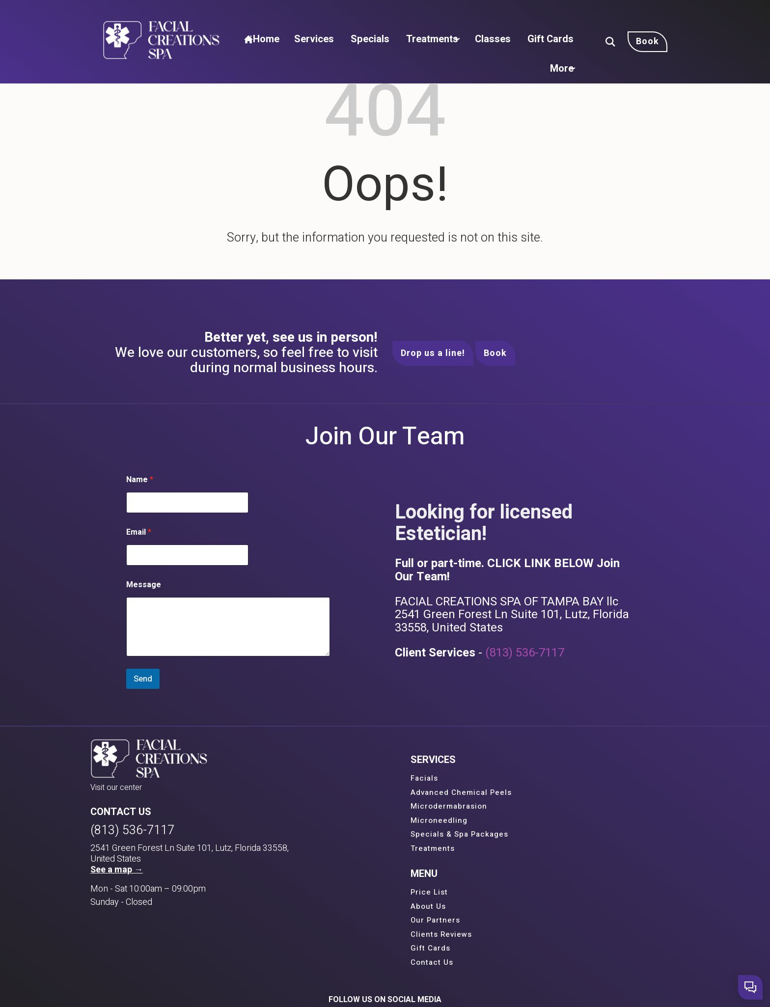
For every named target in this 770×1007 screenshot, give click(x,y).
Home (282, 14)
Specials (382, 14)
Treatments (441, 14)
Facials (332, 778)
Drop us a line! (433, 353)
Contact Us (524, 849)
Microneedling (347, 821)
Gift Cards (557, 14)
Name (140, 480)
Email (139, 533)
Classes (503, 14)
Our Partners (527, 806)
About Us (520, 793)
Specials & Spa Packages (367, 834)
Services (331, 14)
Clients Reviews (533, 821)
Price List (521, 778)
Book (495, 353)
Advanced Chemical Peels (369, 793)
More (564, 39)
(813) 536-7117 (524, 653)
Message (144, 585)
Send (143, 679)
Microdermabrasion (357, 806)
